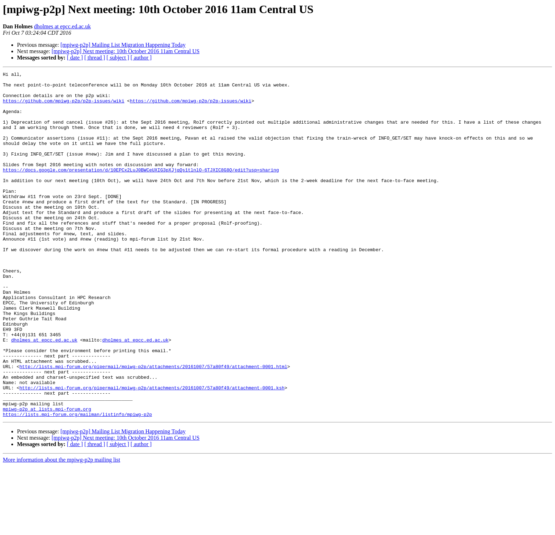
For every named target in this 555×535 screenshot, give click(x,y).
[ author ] (141, 58)
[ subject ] (118, 58)
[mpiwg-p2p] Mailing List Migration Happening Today (123, 45)
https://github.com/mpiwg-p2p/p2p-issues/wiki (63, 107)
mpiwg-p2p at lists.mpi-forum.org (47, 477)
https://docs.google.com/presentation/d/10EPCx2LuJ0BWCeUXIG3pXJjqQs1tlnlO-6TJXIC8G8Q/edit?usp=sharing (141, 190)
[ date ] (75, 58)
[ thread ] (94, 58)
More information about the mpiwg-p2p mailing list (61, 529)
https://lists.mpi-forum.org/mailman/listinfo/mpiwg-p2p (77, 483)
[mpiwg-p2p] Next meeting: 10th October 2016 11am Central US (126, 51)
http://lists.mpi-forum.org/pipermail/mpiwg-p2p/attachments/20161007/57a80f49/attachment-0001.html (153, 426)
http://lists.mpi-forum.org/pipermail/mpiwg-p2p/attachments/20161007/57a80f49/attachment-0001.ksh (152, 451)
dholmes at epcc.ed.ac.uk (62, 26)
